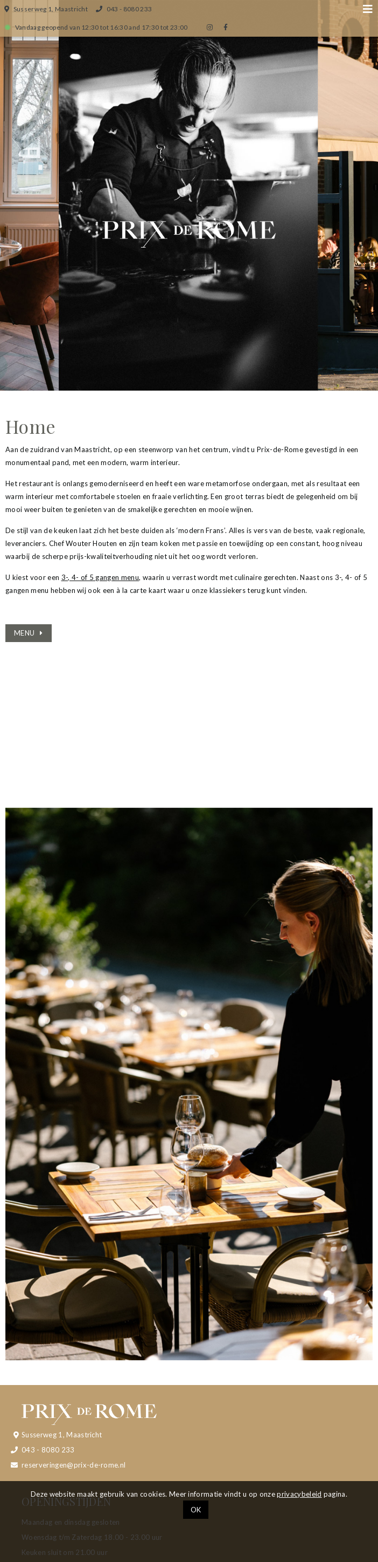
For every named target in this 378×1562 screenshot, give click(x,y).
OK (196, 1509)
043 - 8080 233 (48, 1449)
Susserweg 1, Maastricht (62, 1434)
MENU (24, 633)
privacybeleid (299, 1494)
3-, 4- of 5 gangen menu (100, 577)
